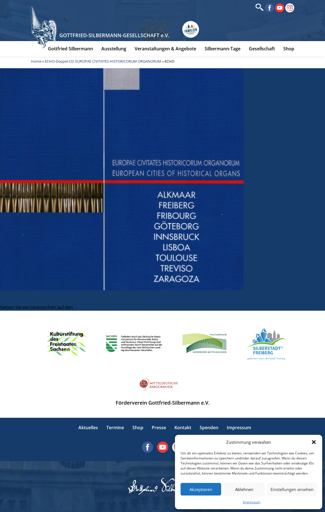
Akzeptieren (201, 489)
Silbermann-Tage (222, 49)
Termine (115, 428)
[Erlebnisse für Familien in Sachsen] (191, 30)
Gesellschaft (262, 49)
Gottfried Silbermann (70, 49)
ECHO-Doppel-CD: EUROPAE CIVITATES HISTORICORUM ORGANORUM (103, 62)
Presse (159, 428)
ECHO (6, 301)
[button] (314, 442)
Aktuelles (88, 428)
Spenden (209, 428)
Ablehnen (244, 489)
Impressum (251, 502)
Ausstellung (113, 49)
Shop (288, 49)
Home (36, 62)
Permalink (84, 307)
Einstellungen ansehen (292, 489)
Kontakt (182, 428)
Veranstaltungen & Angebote (165, 49)
